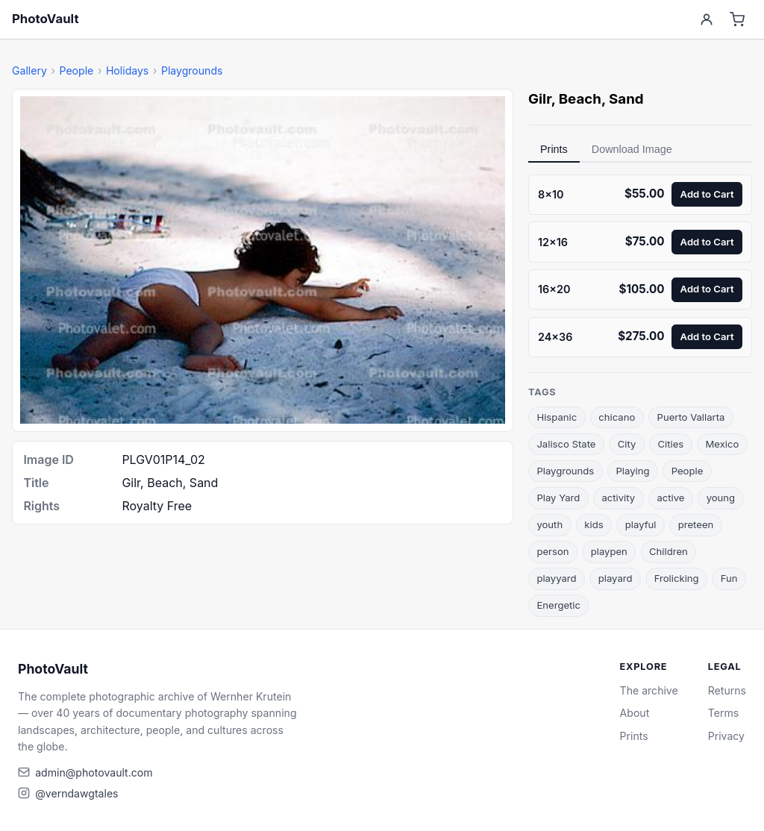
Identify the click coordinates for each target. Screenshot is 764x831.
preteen (696, 524)
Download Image (632, 149)
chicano (616, 417)
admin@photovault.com (93, 772)
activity (618, 498)
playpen (609, 551)
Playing (632, 471)
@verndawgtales (76, 793)
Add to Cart (707, 194)
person (552, 551)
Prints (554, 149)
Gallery (29, 70)
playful (641, 524)
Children (668, 551)
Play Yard (558, 498)
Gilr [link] (539, 98)
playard (615, 578)
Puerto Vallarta (691, 417)
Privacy (726, 736)
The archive (649, 690)
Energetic (558, 605)
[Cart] (737, 19)
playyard (556, 578)
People (76, 70)
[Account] (706, 19)
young (721, 498)
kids (593, 524)
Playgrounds (192, 70)
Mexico (722, 444)
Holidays (127, 70)
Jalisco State (565, 444)
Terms (723, 712)
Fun (729, 578)
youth (549, 524)
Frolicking (676, 578)
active (670, 498)
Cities (671, 444)
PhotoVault (45, 18)
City (627, 444)
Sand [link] (626, 98)
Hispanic (556, 417)
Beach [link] (580, 98)
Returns (727, 690)
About (635, 712)
